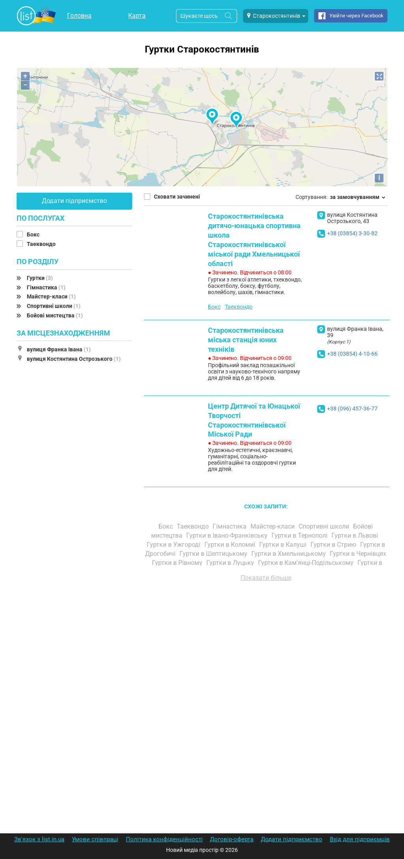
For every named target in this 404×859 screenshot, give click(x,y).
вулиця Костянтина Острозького (74, 359)
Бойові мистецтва (55, 315)
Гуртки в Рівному (178, 562)
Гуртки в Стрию (334, 544)
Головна (79, 15)
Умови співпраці (95, 839)
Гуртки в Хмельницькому (289, 553)
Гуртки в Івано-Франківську (227, 535)
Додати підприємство (74, 200)
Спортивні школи (53, 306)
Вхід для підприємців (360, 839)
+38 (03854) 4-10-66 (352, 354)
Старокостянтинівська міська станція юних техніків (246, 339)
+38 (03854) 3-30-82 (352, 233)
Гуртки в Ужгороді (174, 544)
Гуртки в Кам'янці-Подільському (306, 562)
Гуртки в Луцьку (231, 562)
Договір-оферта (231, 839)
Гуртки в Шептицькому (214, 553)
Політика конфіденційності (164, 839)
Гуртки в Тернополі (300, 535)
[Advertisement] (265, 677)
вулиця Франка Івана (59, 349)
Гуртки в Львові (355, 535)
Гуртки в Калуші (283, 544)
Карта (137, 15)
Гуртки (40, 278)
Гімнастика (46, 287)
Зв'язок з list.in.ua (39, 839)
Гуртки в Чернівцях (358, 553)
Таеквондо (42, 244)
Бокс (34, 234)
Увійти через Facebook (356, 16)
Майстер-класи (51, 296)
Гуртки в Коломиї (230, 544)
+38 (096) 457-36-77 (352, 408)
